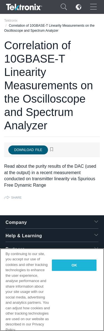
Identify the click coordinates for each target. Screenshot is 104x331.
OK (74, 265)
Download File (28, 150)
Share (16, 197)
